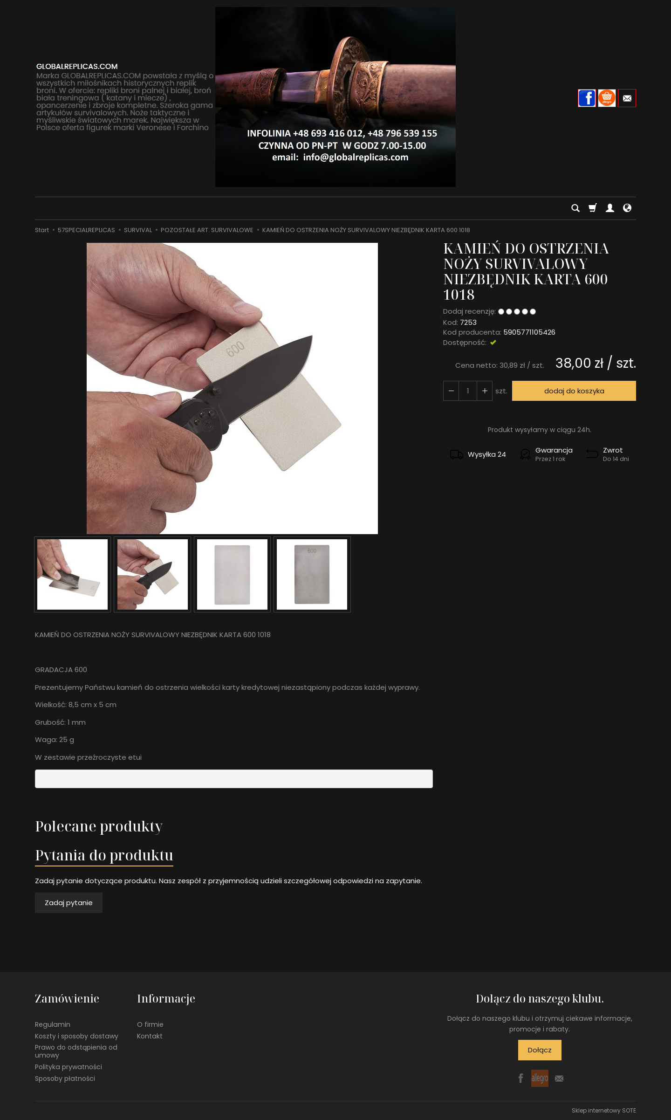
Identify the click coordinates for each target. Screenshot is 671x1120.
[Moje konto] (610, 208)
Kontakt (150, 1035)
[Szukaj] (575, 208)
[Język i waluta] (627, 208)
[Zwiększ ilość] (451, 391)
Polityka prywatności (68, 1067)
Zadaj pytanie (69, 902)
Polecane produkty (99, 826)
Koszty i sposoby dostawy (76, 1035)
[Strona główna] (335, 97)
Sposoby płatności (65, 1078)
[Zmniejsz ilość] (485, 391)
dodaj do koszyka (574, 391)
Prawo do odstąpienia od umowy (76, 1051)
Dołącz (540, 1050)
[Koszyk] (593, 208)
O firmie (150, 1024)
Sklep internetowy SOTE (604, 1110)
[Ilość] (468, 391)
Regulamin (52, 1024)
